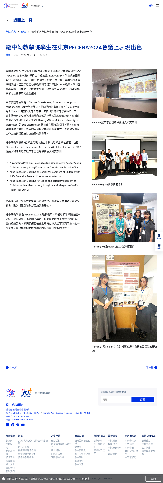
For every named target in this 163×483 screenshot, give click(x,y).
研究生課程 (23, 447)
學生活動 (78, 457)
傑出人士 (10, 464)
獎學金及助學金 (26, 457)
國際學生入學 (57, 457)
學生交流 (78, 464)
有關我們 (10, 435)
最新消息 (112, 435)
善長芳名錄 (147, 444)
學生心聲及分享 (82, 454)
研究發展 (129, 447)
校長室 (9, 444)
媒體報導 (112, 444)
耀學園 (77, 447)
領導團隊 (10, 461)
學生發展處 (80, 450)
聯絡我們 (10, 471)
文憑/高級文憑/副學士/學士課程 (33, 442)
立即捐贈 (146, 447)
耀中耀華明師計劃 (27, 454)
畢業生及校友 (99, 451)
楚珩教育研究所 (131, 452)
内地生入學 (56, 454)
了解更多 (85, 478)
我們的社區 (99, 435)
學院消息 (112, 440)
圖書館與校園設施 (82, 442)
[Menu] (157, 5)
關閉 (153, 478)
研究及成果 (131, 435)
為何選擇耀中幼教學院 (61, 445)
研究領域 (129, 444)
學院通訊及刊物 (114, 449)
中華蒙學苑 (130, 457)
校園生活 (79, 435)
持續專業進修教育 (27, 450)
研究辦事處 (130, 440)
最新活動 (55, 440)
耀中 (8, 447)
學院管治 (10, 457)
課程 (20, 435)
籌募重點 (146, 440)
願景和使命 (10, 452)
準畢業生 (78, 461)
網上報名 (55, 450)
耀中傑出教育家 (148, 452)
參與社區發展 (99, 445)
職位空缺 (10, 468)
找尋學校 (36, 6)
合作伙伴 (98, 440)
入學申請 (55, 435)
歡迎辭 (9, 440)
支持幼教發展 (149, 435)
